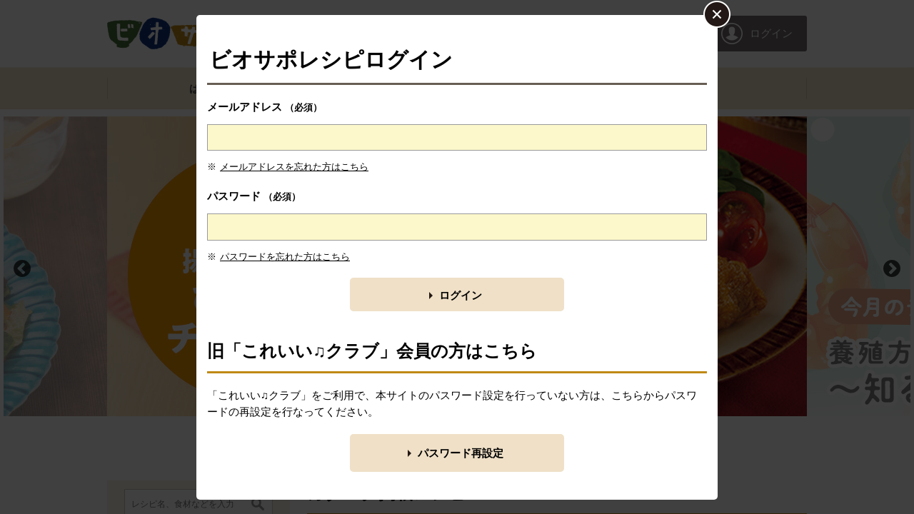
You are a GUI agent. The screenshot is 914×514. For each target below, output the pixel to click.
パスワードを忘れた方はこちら (285, 256)
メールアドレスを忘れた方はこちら (294, 166)
